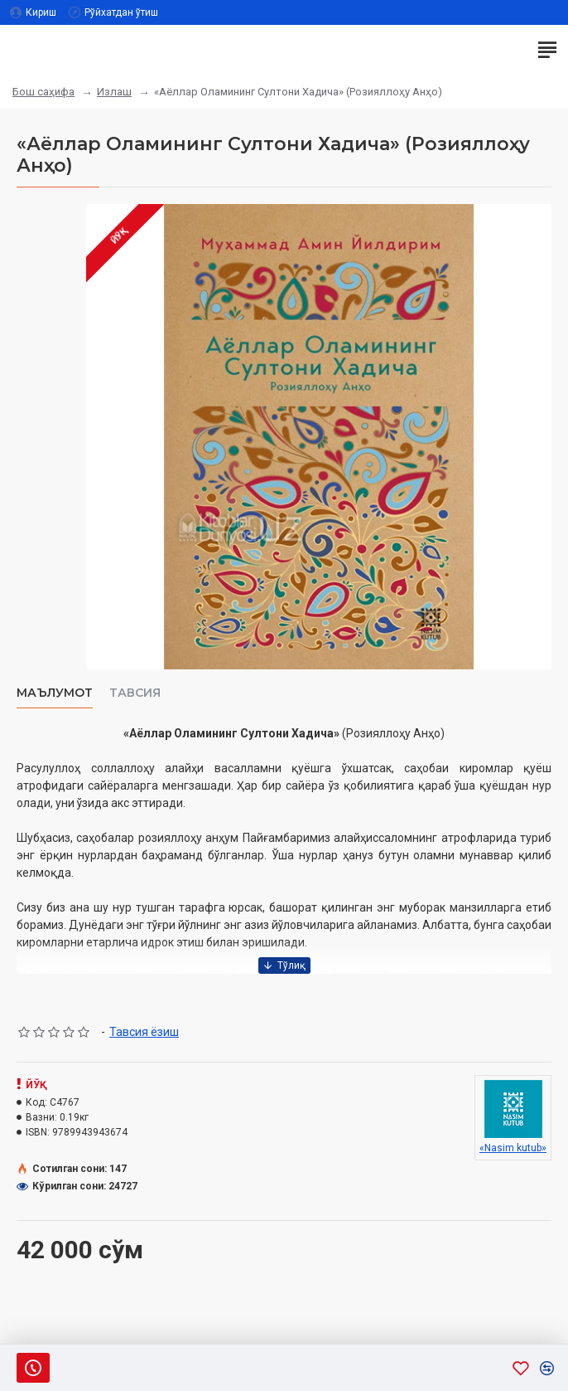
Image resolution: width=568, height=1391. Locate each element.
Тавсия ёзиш (144, 1031)
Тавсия (135, 693)
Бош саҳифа (43, 91)
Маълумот (55, 693)
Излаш (114, 91)
